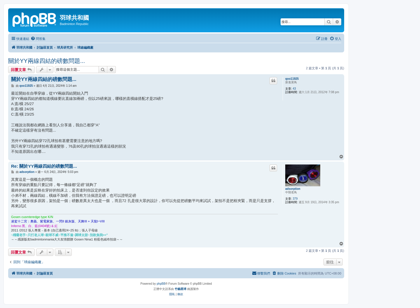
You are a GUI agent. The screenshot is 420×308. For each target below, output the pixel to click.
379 (295, 198)
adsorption (292, 188)
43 (294, 88)
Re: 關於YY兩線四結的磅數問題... (44, 166)
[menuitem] (38, 38)
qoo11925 (292, 78)
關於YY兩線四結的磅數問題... (46, 61)
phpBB (161, 283)
